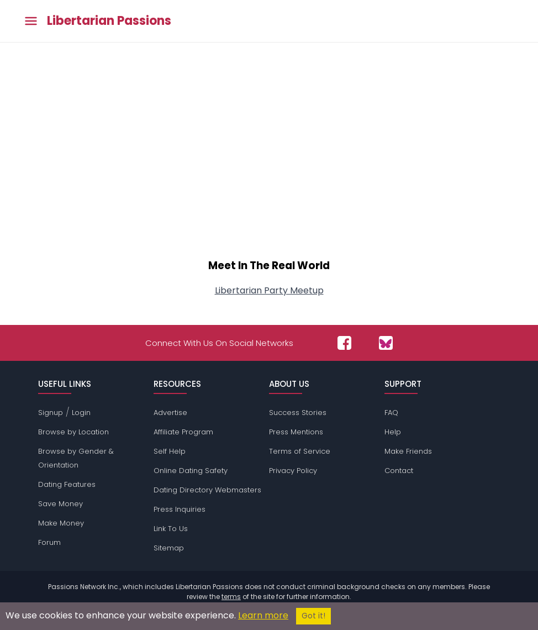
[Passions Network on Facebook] (344, 343)
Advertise (170, 412)
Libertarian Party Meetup (269, 290)
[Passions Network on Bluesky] (386, 343)
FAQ (391, 412)
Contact (398, 470)
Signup (50, 412)
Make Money (61, 523)
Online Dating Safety (191, 470)
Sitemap (169, 548)
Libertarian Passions (109, 21)
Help (392, 432)
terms (231, 596)
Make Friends (408, 451)
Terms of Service (299, 451)
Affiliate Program (183, 432)
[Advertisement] (269, 155)
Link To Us (171, 528)
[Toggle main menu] (31, 21)
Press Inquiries (179, 509)
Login (81, 412)
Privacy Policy (293, 470)
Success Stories (297, 412)
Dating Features (67, 484)
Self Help (170, 451)
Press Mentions (296, 432)
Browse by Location (73, 432)
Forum (49, 542)
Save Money (60, 503)
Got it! (313, 616)
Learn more (263, 615)
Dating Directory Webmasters (207, 490)
